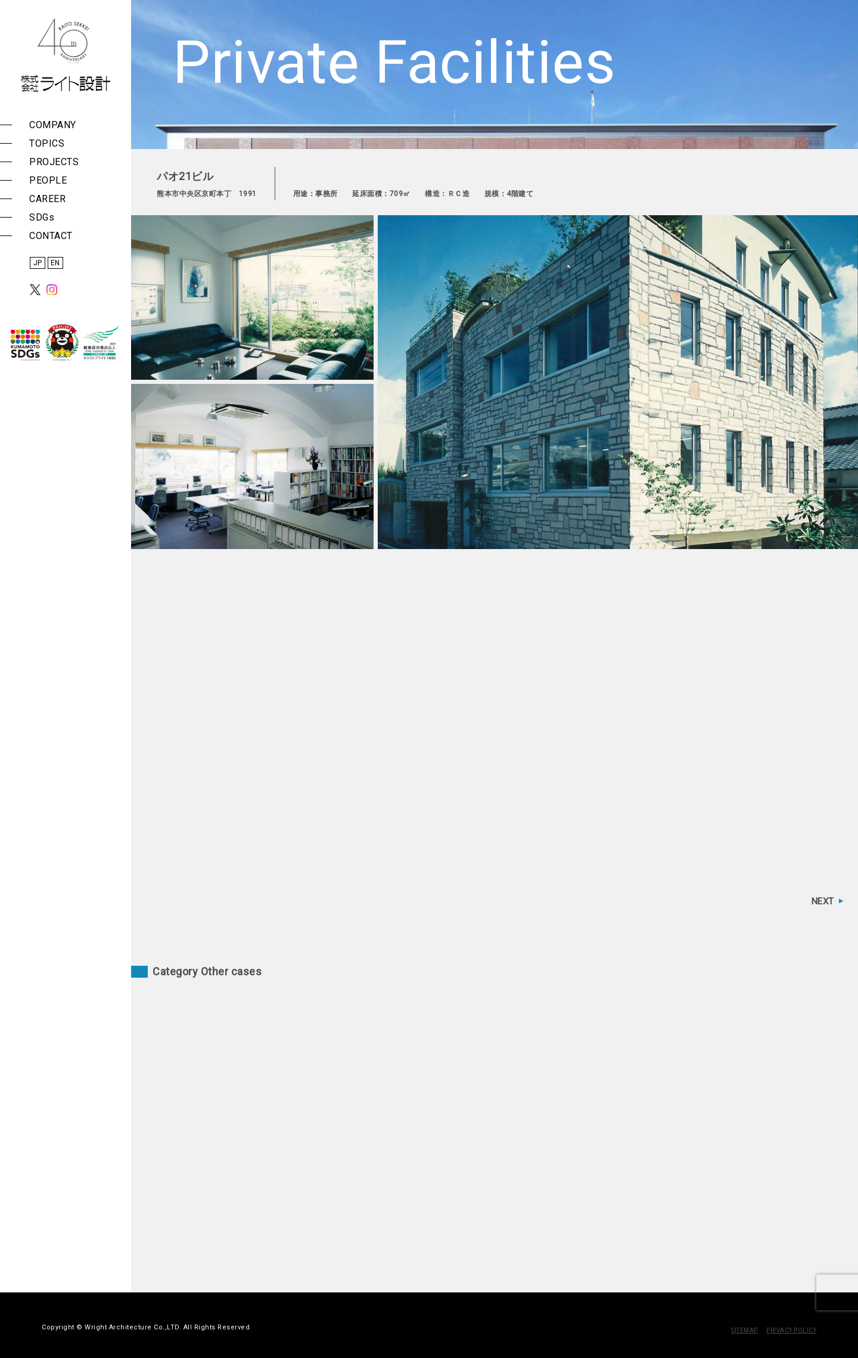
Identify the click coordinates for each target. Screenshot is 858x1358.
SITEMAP (744, 1330)
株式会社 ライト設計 (65, 55)
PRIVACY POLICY (791, 1330)
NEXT (823, 901)
